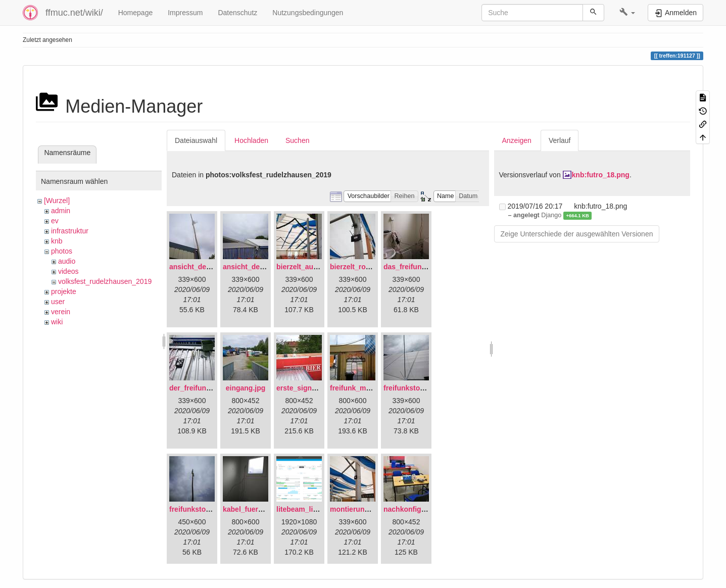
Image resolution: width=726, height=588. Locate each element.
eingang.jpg (246, 388)
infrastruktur (69, 231)
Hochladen (251, 140)
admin (60, 211)
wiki (57, 322)
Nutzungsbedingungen (307, 13)
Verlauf (560, 140)
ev (55, 221)
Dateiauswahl (196, 140)
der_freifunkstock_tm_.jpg (213, 388)
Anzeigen (516, 140)
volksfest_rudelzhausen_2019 (105, 281)
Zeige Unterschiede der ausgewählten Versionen (577, 234)
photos (61, 251)
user (58, 302)
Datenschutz (237, 13)
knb (57, 241)
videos (68, 271)
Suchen (297, 140)
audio (66, 261)
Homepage (135, 13)
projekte (63, 291)
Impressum (185, 13)
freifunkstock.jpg (197, 509)
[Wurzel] (57, 201)
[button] (627, 12)
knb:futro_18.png (601, 175)
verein (60, 312)
